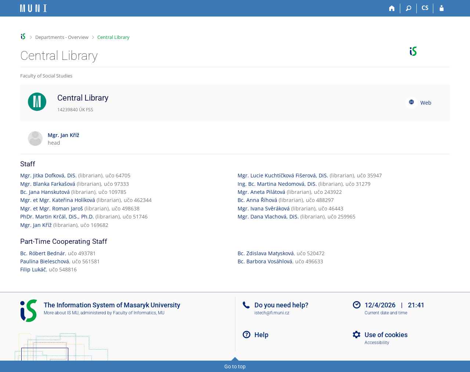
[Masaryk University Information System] (33, 8)
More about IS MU (61, 312)
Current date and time (386, 312)
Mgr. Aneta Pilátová (261, 191)
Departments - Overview (61, 37)
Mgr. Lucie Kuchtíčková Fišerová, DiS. (283, 175)
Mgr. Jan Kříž (36, 224)
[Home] (392, 8)
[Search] (408, 8)
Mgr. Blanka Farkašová (47, 183)
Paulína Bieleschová (44, 261)
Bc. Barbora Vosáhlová (265, 261)
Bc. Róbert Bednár (42, 253)
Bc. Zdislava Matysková (266, 253)
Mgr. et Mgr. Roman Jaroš (51, 208)
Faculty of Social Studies (46, 75)
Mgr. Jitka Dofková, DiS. (48, 175)
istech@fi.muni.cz (271, 312)
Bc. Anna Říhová (257, 199)
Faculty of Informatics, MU (138, 312)
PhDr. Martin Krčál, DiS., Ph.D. (57, 216)
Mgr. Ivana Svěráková (264, 208)
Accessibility (377, 342)
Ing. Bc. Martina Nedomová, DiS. (277, 183)
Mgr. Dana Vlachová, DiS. (268, 216)
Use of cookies (386, 335)
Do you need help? (281, 305)
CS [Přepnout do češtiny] (425, 8)
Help (261, 335)
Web (425, 102)
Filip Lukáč (33, 269)
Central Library (113, 37)
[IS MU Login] (441, 8)
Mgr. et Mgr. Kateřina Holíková (57, 199)
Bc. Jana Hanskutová (45, 191)
